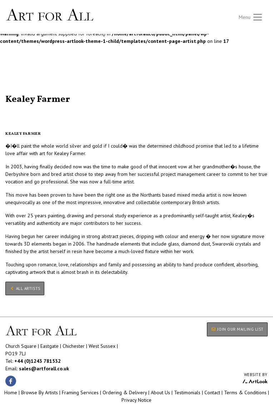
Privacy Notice (136, 400)
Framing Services (80, 392)
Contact (212, 392)
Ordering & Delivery (125, 392)
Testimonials (187, 392)
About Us (160, 392)
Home (10, 392)
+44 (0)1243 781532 (37, 361)
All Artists (17, 90)
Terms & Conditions (245, 392)
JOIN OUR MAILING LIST (237, 329)
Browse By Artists (39, 392)
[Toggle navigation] (250, 17)
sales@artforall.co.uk (44, 368)
